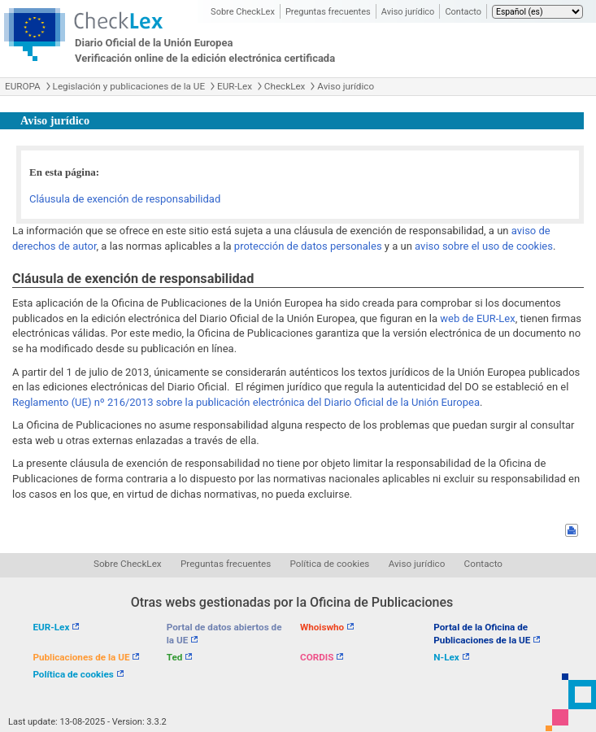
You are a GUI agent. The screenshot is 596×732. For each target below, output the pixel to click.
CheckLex (285, 86)
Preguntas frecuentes (328, 12)
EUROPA (23, 86)
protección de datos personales (308, 246)
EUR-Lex (234, 86)
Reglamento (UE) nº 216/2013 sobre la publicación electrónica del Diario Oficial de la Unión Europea (246, 402)
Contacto (463, 12)
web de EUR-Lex (477, 318)
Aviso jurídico (408, 12)
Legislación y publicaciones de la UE (129, 86)
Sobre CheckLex (243, 12)
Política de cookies (330, 563)
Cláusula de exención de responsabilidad (124, 199)
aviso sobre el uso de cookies (484, 246)
